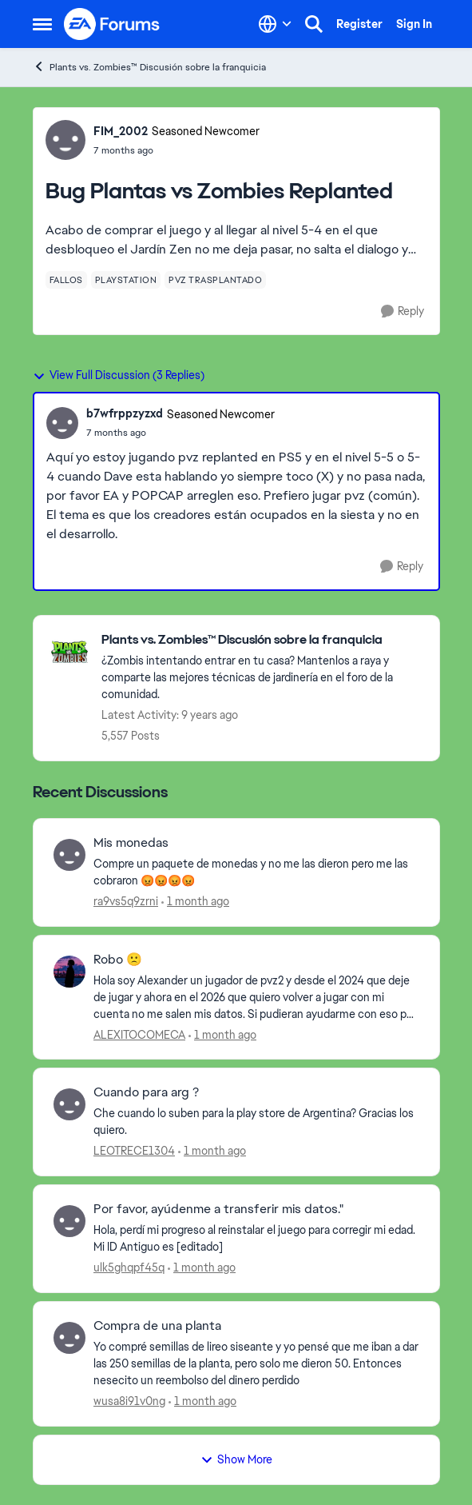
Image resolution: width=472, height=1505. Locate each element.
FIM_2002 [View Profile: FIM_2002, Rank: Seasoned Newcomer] (120, 131)
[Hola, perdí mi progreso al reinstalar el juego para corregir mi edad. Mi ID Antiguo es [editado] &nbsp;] (256, 1238)
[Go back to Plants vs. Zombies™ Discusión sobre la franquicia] (262, 640)
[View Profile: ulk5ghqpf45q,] (69, 1221)
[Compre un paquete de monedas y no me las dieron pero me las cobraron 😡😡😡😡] (256, 872)
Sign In (414, 24)
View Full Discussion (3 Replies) (118, 375)
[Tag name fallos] (66, 280)
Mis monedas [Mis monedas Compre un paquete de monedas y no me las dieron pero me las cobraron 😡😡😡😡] (131, 843)
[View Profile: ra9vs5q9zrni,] (69, 855)
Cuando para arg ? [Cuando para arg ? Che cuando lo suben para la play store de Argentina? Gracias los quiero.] (146, 1092)
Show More (236, 1459)
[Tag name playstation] (126, 280)
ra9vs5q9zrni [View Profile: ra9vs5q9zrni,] (125, 901)
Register (359, 24)
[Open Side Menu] (42, 24)
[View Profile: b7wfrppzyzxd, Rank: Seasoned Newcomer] (62, 423)
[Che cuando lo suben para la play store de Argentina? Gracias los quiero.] (256, 1122)
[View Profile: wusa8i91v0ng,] (69, 1338)
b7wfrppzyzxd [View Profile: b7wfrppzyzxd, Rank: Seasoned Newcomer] (124, 413)
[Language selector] (275, 24)
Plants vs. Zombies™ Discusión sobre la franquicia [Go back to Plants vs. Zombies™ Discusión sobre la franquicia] (149, 67)
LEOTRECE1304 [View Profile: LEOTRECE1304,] (134, 1151)
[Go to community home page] (112, 24)
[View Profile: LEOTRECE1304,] (69, 1104)
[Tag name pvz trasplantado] (215, 280)
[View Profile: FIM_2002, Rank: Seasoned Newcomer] (65, 140)
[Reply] (402, 311)
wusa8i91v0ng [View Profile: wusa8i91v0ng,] (129, 1401)
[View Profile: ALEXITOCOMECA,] (69, 972)
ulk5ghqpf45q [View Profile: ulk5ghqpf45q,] (129, 1267)
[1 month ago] (195, 901)
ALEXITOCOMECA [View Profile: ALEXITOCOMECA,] (139, 1034)
